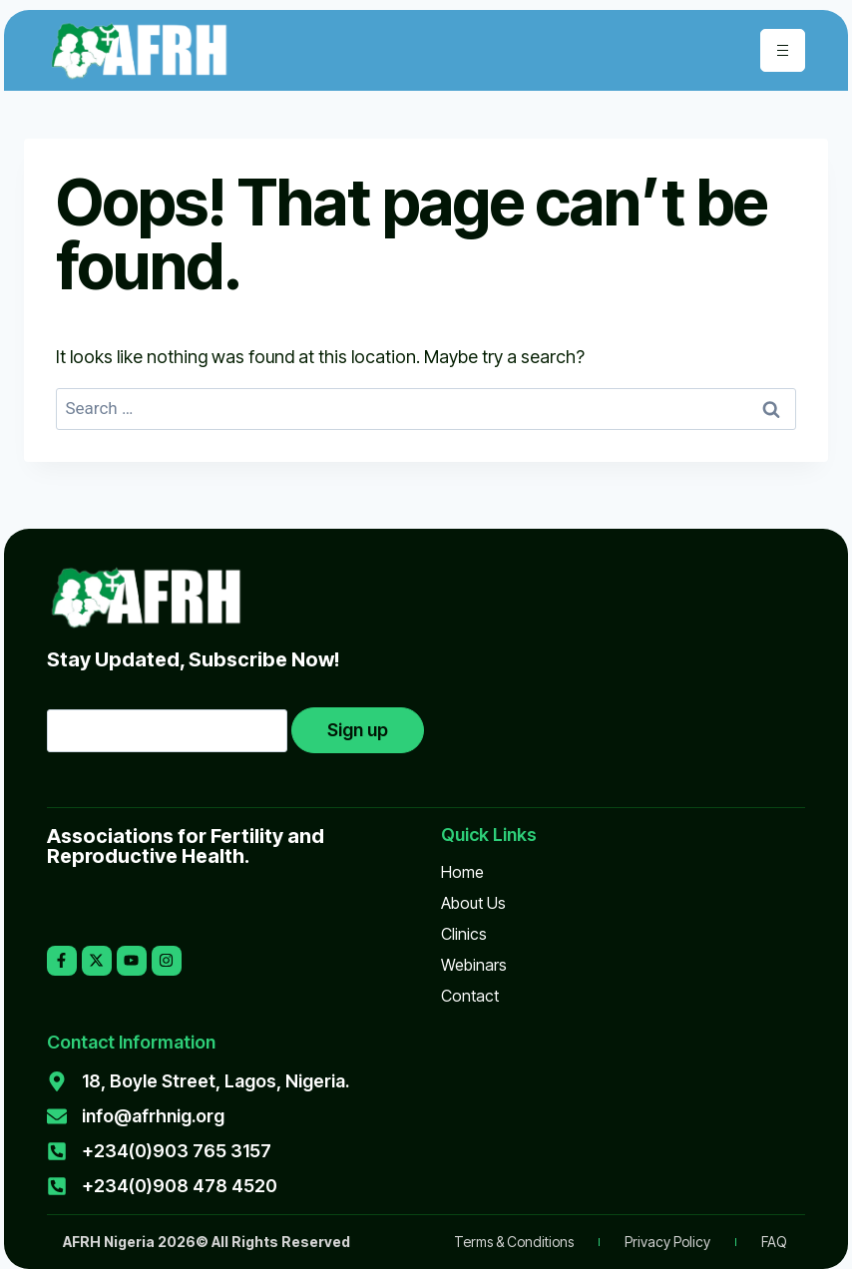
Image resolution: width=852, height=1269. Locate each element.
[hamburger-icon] (782, 50)
